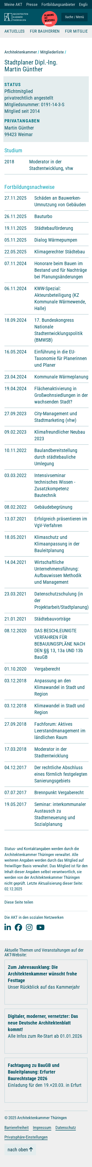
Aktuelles (14, 31)
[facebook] (18, 927)
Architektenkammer (20, 52)
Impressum (42, 1127)
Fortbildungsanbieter (58, 4)
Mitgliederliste (52, 52)
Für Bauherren (45, 31)
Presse (32, 4)
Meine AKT (13, 4)
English (85, 4)
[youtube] (40, 927)
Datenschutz (65, 1127)
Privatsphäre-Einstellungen (26, 1137)
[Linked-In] (7, 927)
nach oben (18, 1150)
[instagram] (29, 927)
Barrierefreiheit (16, 1127)
